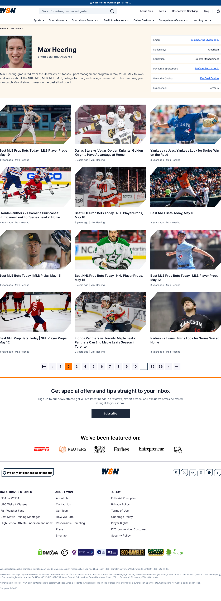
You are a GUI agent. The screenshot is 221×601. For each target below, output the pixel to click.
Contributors (16, 28)
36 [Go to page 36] (161, 366)
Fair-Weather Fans (12, 510)
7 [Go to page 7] (110, 366)
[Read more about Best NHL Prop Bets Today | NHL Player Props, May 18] (110, 214)
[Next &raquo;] (168, 366)
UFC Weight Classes (14, 504)
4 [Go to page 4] (85, 366)
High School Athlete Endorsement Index (27, 523)
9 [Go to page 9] (127, 366)
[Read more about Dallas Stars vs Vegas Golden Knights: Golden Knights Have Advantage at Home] (110, 151)
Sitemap (61, 535)
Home (3, 28)
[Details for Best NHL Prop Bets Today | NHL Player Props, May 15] (110, 249)
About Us (62, 498)
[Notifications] (218, 11)
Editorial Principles (123, 498)
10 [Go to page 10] (135, 366)
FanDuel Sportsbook (207, 68)
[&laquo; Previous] (44, 366)
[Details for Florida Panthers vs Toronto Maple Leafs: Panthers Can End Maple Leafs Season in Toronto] (110, 312)
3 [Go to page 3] (77, 366)
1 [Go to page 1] (60, 366)
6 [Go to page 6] (102, 366)
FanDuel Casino (209, 78)
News (162, 11)
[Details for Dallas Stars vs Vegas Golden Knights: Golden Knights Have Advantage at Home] (110, 124)
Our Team (62, 510)
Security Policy (121, 535)
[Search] (112, 11)
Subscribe (110, 413)
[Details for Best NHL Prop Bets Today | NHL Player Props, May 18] (110, 187)
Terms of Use (120, 510)
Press (59, 529)
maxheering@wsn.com (205, 39)
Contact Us (63, 504)
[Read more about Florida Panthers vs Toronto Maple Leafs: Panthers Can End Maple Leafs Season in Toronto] (110, 341)
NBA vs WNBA (10, 498)
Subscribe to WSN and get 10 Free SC (112, 2)
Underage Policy (122, 517)
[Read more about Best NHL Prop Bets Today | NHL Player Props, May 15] (110, 276)
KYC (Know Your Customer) (129, 529)
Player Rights (119, 523)
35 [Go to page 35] (152, 366)
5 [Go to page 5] (93, 366)
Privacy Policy (120, 504)
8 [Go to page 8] (118, 366)
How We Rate (65, 517)
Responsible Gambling (185, 11)
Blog (206, 11)
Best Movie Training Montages (20, 517)
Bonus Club (146, 11)
